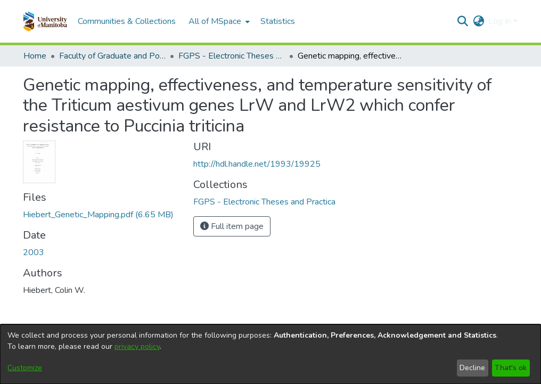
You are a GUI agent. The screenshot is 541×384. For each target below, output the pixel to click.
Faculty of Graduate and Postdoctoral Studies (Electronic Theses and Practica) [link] (112, 56)
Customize (24, 368)
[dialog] (270, 354)
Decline (472, 368)
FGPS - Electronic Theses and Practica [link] (231, 56)
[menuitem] (218, 21)
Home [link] (34, 56)
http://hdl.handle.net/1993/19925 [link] (257, 164)
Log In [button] (500, 21)
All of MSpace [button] (214, 21)
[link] (98, 214)
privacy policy (137, 346)
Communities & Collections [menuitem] (127, 21)
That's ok (511, 368)
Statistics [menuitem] (277, 21)
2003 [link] (33, 252)
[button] (45, 21)
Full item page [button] (232, 226)
